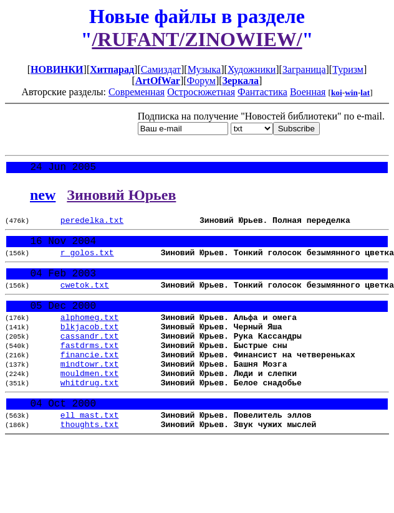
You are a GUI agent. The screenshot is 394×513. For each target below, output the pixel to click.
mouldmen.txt (89, 401)
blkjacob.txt (89, 345)
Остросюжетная (201, 92)
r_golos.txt (87, 260)
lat (365, 92)
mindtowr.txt (89, 390)
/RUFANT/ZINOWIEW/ (197, 39)
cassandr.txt (89, 356)
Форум (201, 80)
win (351, 92)
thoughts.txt (89, 460)
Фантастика (262, 92)
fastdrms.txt (89, 368)
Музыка (204, 69)
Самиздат (161, 69)
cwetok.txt (84, 297)
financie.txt (89, 379)
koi (336, 92)
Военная (308, 92)
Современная (136, 92)
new (42, 197)
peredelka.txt (91, 224)
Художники (252, 69)
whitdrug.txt (89, 412)
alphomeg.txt (89, 334)
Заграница (304, 69)
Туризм (347, 69)
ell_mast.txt (89, 449)
